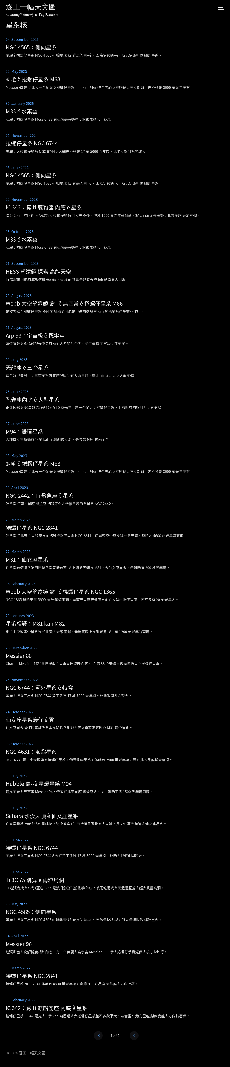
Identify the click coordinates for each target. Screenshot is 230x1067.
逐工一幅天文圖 (31, 8)
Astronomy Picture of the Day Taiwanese (32, 14)
